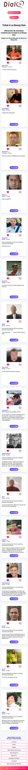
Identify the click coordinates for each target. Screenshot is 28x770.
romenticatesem (6, 453)
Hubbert (4, 540)
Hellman (4, 195)
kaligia (3, 712)
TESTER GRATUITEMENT (14, 12)
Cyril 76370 (5, 367)
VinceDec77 (5, 410)
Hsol (3, 496)
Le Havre (14, 742)
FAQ (7, 768)
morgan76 (4, 238)
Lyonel (3, 626)
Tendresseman (6, 583)
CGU (10, 768)
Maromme (14, 755)
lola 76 (3, 669)
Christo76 (4, 281)
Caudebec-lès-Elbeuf (14, 758)
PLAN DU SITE (16, 768)
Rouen (14, 744)
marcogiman (5, 108)
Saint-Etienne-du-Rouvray (14, 750)
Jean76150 (5, 65)
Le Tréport (14, 761)
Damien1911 (5, 151)
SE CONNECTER (14, 17)
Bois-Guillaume (14, 753)
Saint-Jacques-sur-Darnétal (14, 764)
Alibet (3, 324)
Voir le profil (14, 81)
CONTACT (24, 768)
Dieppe (14, 747)
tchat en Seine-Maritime (14, 738)
